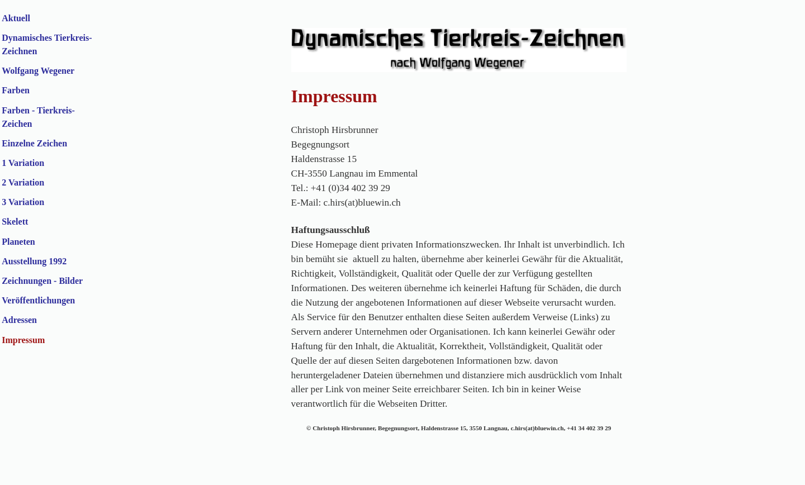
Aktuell (16, 18)
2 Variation (23, 182)
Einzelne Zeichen (34, 143)
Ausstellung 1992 (34, 261)
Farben (16, 90)
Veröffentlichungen (38, 300)
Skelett (15, 221)
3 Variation (23, 202)
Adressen (19, 320)
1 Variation (23, 163)
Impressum (23, 340)
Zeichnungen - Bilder (42, 281)
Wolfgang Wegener (38, 70)
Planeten (18, 241)
